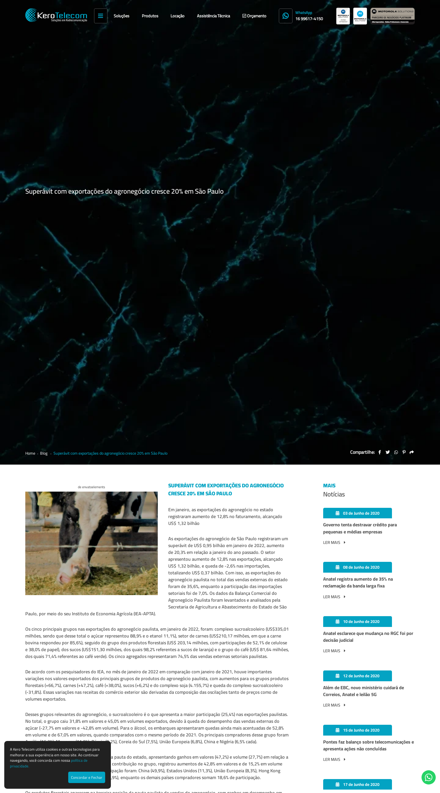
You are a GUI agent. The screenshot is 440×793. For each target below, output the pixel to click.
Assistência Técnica (213, 16)
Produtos (150, 16)
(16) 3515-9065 (146, 691)
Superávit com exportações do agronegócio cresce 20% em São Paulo (110, 59)
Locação (177, 16)
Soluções (121, 16)
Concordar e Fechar (86, 777)
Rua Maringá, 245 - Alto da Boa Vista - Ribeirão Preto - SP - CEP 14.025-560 (239, 760)
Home (30, 59)
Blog (44, 59)
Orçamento (254, 16)
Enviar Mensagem (398, 691)
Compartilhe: (362, 57)
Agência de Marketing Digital (369, 785)
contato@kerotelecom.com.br (271, 691)
